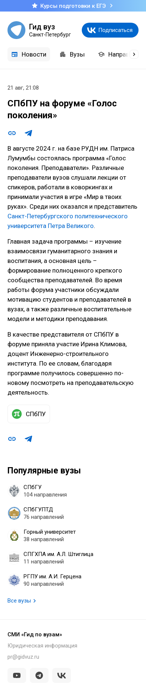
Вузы (72, 54)
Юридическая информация (42, 645)
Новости (28, 54)
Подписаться (115, 30)
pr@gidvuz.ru (23, 656)
